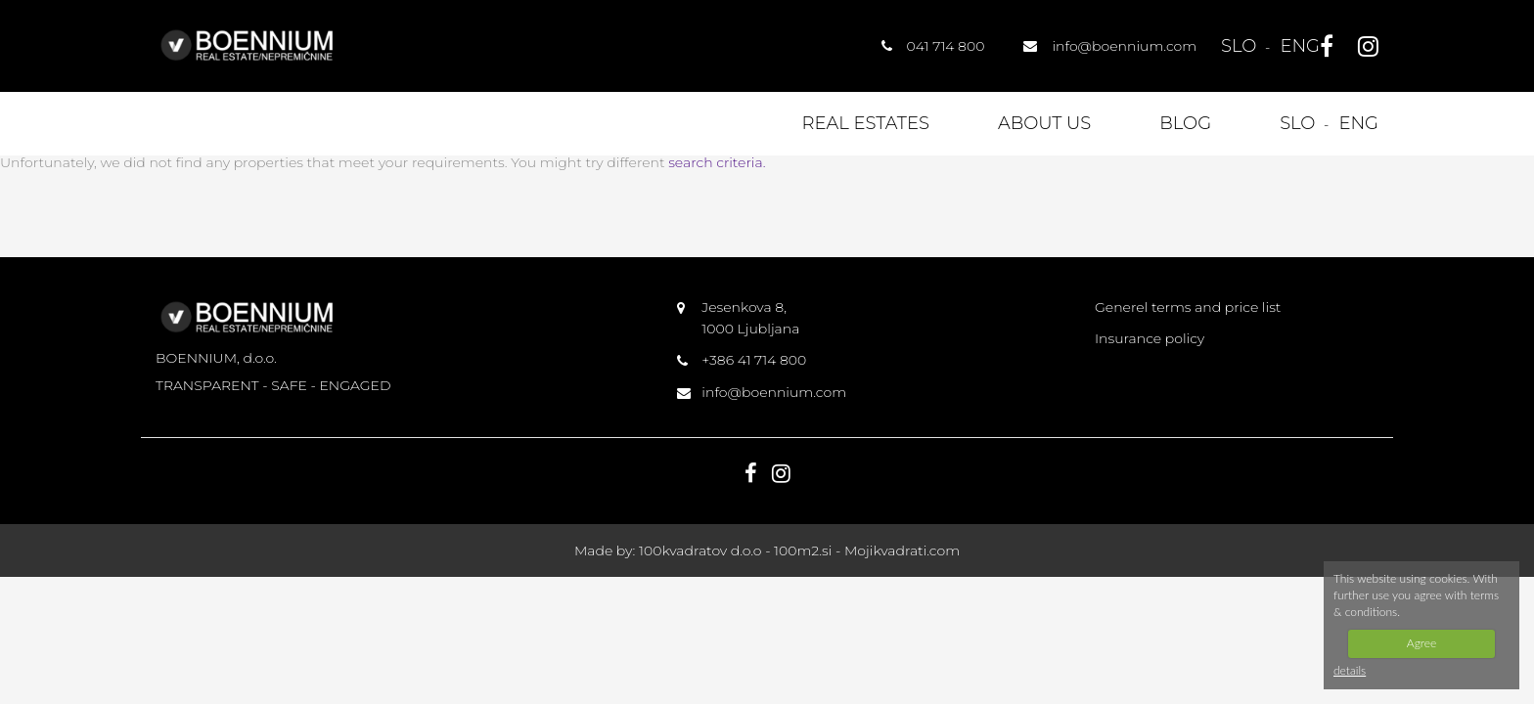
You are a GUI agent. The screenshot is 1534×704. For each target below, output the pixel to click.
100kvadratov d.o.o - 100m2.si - (741, 550)
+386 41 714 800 (753, 360)
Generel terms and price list (1188, 307)
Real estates (865, 123)
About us (1044, 123)
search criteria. (716, 162)
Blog (1185, 123)
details (1349, 670)
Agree (1421, 643)
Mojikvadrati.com (902, 550)
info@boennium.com (773, 392)
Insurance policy (1149, 338)
